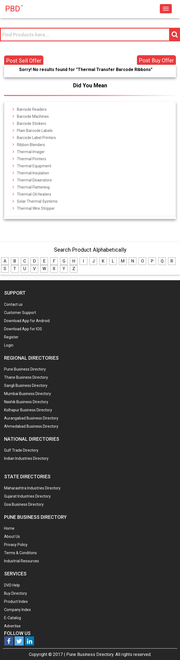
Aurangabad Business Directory (31, 418)
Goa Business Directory (24, 504)
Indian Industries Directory (26, 458)
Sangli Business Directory (25, 385)
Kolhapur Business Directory (28, 410)
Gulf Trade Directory (21, 450)
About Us (12, 536)
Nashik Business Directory (26, 402)
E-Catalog (12, 618)
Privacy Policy (16, 544)
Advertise (12, 626)
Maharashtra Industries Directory (32, 488)
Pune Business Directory (25, 369)
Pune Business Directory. (90, 654)
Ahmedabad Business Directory (31, 426)
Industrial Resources (21, 561)
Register (11, 337)
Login (8, 345)
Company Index (17, 609)
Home (9, 528)
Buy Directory (15, 593)
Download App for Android (27, 321)
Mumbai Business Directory (27, 393)
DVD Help (12, 585)
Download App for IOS (23, 329)
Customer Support (20, 312)
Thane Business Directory (26, 377)
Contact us (13, 304)
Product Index (16, 601)
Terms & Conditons (20, 553)
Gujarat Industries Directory (27, 496)
